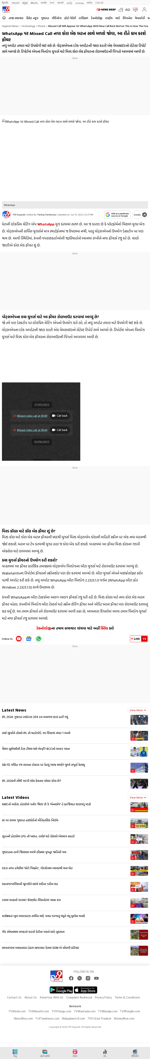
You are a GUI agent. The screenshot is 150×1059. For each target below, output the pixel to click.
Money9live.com (124, 1018)
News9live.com (23, 1018)
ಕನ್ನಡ (25, 2)
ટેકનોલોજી (96, 18)
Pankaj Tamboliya (47, 214)
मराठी (44, 2)
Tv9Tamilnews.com (47, 1018)
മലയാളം (79, 2)
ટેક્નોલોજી (43, 628)
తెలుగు (34, 2)
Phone (41, 26)
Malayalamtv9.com (73, 1018)
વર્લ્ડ (117, 18)
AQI (127, 9)
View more (138, 710)
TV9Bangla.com (107, 1011)
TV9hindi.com (17, 1011)
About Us (30, 997)
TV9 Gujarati (19, 214)
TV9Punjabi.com (130, 1011)
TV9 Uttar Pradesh (99, 1018)
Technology (28, 26)
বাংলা (52, 2)
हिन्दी (5, 2)
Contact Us (14, 997)
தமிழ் (69, 2)
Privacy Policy (103, 997)
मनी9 (89, 2)
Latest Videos (15, 797)
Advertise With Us (51, 997)
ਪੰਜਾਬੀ (60, 2)
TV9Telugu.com (61, 1011)
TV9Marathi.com (38, 1011)
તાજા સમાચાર (16, 18)
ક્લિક (104, 628)
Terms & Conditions (127, 997)
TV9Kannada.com (85, 1011)
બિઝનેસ (127, 18)
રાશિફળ (83, 18)
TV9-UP (99, 2)
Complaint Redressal (79, 997)
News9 (15, 2)
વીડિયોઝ (57, 18)
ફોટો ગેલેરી (70, 18)
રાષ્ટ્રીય (108, 18)
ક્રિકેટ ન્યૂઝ (32, 18)
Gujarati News (10, 26)
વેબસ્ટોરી (140, 18)
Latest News (14, 710)
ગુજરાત (45, 18)
